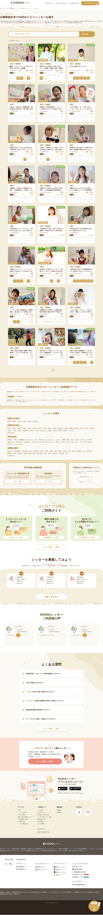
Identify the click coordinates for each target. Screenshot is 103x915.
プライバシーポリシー (54, 892)
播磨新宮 (9, 453)
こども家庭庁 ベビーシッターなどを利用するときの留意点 (86, 892)
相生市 (50, 428)
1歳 (36, 442)
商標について (17, 893)
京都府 (14, 421)
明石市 (24, 428)
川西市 (92, 428)
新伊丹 (60, 451)
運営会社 (2, 892)
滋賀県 (9, 421)
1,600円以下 (10, 442)
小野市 (9, 430)
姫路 (34, 453)
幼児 (72, 442)
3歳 (43, 442)
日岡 (15, 453)
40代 (84, 442)
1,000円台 (89, 439)
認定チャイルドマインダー (46, 439)
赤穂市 (66, 428)
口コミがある (18, 444)
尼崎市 (19, 428)
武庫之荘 (55, 453)
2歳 (40, 442)
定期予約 (9, 439)
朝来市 (50, 430)
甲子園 (46, 451)
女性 (72, 439)
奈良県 (29, 421)
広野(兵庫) (40, 453)
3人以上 (82, 439)
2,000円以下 (19, 442)
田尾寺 (65, 451)
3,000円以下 (27, 442)
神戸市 (9, 428)
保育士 (15, 439)
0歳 (33, 442)
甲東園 (51, 451)
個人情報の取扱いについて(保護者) (39, 892)
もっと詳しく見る (54, 729)
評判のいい (10, 444)
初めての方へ (49, 3)
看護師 (64, 439)
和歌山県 (35, 421)
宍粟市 (60, 430)
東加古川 (20, 453)
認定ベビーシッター (32, 439)
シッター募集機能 (62, 565)
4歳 (46, 442)
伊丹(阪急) (25, 451)
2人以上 (77, 439)
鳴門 (66, 453)
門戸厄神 (61, 453)
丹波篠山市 (26, 430)
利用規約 (8, 892)
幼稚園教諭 (22, 439)
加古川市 (60, 428)
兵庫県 (24, 421)
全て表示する (11, 432)
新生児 (63, 442)
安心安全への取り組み (61, 3)
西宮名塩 (89, 451)
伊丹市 (45, 428)
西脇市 (71, 428)
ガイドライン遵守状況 (66, 892)
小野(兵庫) (36, 451)
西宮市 (29, 428)
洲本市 (34, 428)
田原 (73, 451)
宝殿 (45, 453)
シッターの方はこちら (91, 3)
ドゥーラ (58, 439)
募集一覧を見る (54, 597)
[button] (42, 590)
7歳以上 (57, 442)
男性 (68, 439)
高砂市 (87, 428)
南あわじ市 (43, 430)
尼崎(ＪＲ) (10, 451)
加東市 (65, 430)
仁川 (84, 451)
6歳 (53, 442)
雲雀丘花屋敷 (27, 453)
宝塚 (69, 451)
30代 (80, 442)
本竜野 (49, 453)
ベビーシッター (39, 21)
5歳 (50, 442)
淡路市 (55, 430)
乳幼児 (68, 442)
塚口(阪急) (79, 451)
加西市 (19, 430)
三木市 (82, 428)
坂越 (55, 451)
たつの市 (70, 430)
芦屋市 (40, 428)
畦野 (30, 451)
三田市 (14, 430)
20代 (76, 442)
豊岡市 (55, 428)
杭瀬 (41, 451)
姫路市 (14, 428)
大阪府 (19, 421)
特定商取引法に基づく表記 (6, 893)
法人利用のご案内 (74, 3)
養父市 (32, 430)
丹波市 (37, 430)
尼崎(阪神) (18, 451)
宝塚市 (77, 428)
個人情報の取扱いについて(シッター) (20, 892)
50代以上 (90, 442)
